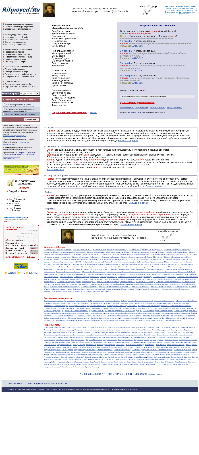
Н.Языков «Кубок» (181, 286)
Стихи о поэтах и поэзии (15, 59)
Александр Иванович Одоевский (77, 327)
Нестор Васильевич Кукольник (171, 354)
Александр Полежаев (162, 327)
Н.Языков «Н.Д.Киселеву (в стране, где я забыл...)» (98, 267)
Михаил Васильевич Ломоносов (61, 354)
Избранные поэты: (52, 325)
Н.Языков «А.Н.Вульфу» (171, 259)
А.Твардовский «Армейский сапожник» (157, 303)
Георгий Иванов (184, 340)
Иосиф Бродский (167, 347)
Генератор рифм (10, 93)
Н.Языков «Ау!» (78, 264)
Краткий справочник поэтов (16, 40)
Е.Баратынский (8, 154)
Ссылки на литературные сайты (18, 84)
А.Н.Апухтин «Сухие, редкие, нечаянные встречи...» (87, 306)
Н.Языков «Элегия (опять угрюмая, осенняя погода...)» (76, 282)
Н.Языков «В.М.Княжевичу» (150, 289)
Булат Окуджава (149, 335)
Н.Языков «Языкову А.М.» (129, 289)
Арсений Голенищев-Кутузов (54, 335)
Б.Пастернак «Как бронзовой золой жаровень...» (122, 313)
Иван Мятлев (149, 345)
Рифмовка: (126, 46)
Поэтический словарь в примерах (19, 26)
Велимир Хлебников (124, 337)
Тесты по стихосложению (16, 42)
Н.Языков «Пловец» (51, 267)
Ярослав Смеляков (91, 367)
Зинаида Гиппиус (79, 345)
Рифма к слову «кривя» (11, 157)
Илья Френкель (116, 347)
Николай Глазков (114, 357)
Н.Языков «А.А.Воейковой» (112, 284)
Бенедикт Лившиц (97, 335)
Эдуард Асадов (113, 364)
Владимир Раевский (110, 340)
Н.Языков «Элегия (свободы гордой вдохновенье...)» (167, 274)
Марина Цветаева (176, 352)
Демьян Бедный (96, 342)
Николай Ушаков (81, 359)
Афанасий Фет (71, 335)
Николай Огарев (55, 359)
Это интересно (11, 62)
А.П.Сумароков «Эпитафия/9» (186, 301)
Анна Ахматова (114, 332)
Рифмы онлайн (141, 108)
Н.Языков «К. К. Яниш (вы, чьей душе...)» (104, 257)
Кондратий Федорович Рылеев (84, 349)
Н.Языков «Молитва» (185, 264)
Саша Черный (95, 362)
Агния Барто (48, 327)
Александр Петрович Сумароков (143, 327)
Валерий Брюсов (162, 335)
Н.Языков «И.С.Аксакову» (145, 282)
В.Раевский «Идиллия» (174, 320)
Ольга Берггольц (107, 359)
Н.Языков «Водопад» (103, 279)
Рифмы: (124, 43)
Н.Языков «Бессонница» (80, 257)
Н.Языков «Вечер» (66, 277)
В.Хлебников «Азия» (127, 318)
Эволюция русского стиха (16, 35)
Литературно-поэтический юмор (18, 57)
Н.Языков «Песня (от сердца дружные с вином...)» (102, 264)
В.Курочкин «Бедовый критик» (79, 318)
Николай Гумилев (140, 357)
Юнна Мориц (150, 364)
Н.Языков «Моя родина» (153, 257)
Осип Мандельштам (121, 359)
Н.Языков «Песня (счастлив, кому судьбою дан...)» (171, 254)
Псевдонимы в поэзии (14, 52)
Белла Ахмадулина (83, 335)
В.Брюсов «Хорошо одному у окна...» (91, 315)
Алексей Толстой (170, 330)
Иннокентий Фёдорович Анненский (147, 347)
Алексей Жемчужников (93, 330)
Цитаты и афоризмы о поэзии (17, 54)
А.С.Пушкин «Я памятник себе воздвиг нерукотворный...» (121, 303)
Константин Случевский (182, 349)
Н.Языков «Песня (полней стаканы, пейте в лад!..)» (128, 269)
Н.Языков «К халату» (155, 269)
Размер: (124, 33)
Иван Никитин (161, 345)
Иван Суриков (56, 347)
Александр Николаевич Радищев (119, 327)
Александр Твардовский (75, 330)
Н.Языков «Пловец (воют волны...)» (168, 282)
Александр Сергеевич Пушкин (54, 330)
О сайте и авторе (12, 82)
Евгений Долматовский (172, 342)
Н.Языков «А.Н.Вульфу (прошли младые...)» (128, 279)
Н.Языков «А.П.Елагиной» (78, 284)
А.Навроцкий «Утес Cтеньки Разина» (134, 301)
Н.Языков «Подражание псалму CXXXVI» (67, 262)
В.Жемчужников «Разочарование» (88, 320)
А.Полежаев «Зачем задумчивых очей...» (58, 303)
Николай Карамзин (183, 357)
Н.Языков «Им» (49, 272)
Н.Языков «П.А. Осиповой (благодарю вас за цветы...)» (101, 272)
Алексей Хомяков (59, 332)
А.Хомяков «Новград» (82, 308)
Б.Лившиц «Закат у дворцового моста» (90, 313)
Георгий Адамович (171, 340)
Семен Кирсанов (107, 362)
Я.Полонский (19, 154)
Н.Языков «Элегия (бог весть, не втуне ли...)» (114, 286)
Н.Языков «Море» (73, 269)
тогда (168, 10)
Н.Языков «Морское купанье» (61, 289)
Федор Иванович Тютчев (66, 364)
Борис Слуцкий (123, 335)
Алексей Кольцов (108, 330)
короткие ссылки (135, 112)
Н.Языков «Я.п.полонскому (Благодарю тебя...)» (135, 277)
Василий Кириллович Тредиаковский (70, 337)
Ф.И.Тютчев (30, 154)
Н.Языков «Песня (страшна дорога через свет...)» (110, 249)
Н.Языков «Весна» (64, 274)
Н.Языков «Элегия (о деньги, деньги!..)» (178, 269)
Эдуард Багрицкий (126, 364)
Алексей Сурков (157, 330)
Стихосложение (9, 139)
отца (195, 8)
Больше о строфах (128, 140)
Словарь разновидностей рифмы (19, 24)
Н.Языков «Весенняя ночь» (173, 262)
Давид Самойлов (72, 342)
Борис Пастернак (111, 335)
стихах (138, 90)
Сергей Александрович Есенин (149, 362)
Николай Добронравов (155, 357)
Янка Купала (79, 367)
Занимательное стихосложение (18, 49)
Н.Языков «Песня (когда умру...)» (132, 257)
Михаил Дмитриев (80, 354)
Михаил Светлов (131, 354)
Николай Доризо (170, 357)
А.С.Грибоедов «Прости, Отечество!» (87, 303)
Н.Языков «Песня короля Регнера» (68, 272)
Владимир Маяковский (94, 340)
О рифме (23, 62)
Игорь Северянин (79, 347)
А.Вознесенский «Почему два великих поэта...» (126, 308)
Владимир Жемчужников (61, 340)
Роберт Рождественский (59, 362)
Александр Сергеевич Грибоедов (183, 327)
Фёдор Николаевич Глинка (97, 364)
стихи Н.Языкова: (57, 247)
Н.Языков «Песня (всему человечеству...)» (65, 286)
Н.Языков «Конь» (95, 284)
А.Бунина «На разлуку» (52, 311)
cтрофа (128, 41)
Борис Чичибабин (137, 335)
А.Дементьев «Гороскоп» (153, 308)
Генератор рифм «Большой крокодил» (46, 383)
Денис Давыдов (108, 342)
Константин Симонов (165, 349)
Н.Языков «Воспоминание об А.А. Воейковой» (69, 252)
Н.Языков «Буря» (181, 252)
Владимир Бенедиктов (174, 337)
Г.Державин (30, 153)
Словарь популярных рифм (16, 72)
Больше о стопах (55, 169)
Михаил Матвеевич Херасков (114, 354)
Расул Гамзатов (181, 359)
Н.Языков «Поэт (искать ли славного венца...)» (140, 252)
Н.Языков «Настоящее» (89, 286)
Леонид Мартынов (95, 352)
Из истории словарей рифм (16, 37)
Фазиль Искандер (50, 364)
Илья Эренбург (128, 347)
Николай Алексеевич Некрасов (96, 357)
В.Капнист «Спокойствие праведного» (156, 315)
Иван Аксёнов (91, 345)
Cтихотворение (128, 31)
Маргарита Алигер (139, 352)
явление (186, 6)
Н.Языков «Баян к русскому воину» (149, 259)
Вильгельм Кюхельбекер (156, 337)
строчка (175, 8)
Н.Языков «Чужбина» (152, 284)
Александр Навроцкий (98, 327)
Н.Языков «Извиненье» (158, 267)
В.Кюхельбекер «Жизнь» (174, 318)
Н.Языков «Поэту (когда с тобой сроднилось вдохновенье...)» (95, 277)
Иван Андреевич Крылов (106, 345)
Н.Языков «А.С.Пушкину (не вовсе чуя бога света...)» (76, 279)
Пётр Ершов (170, 359)
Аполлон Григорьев (173, 332)
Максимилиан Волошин (122, 352)
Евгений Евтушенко (188, 342)
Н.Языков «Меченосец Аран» (133, 284)
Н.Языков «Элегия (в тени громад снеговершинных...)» (116, 282)
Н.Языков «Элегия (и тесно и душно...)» (95, 269)
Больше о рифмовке (131, 224)
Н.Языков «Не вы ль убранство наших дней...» (119, 262)
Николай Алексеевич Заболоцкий (72, 357)
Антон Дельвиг (160, 332)
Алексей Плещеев (144, 330)
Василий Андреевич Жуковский (181, 335)
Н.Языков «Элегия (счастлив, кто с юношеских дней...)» (132, 254)
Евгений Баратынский (154, 342)
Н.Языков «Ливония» (111, 289)
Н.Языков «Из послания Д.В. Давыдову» (159, 279)
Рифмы (67, 200)
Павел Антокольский (136, 359)
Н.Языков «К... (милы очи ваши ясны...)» (134, 274)
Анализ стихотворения (130, 96)
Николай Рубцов (68, 359)
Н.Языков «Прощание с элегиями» (56, 259)
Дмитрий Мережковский (123, 342)
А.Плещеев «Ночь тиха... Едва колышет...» (122, 306)
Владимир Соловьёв (125, 340)
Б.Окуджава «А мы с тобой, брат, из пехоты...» (60, 315)
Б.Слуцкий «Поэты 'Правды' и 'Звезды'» (154, 313)
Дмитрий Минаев (140, 342)
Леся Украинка (108, 352)
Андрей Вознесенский (85, 332)
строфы (6, 134)
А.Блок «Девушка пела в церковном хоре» (72, 301)
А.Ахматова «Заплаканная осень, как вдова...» (179, 308)
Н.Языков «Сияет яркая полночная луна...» (88, 289)
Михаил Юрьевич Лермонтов (149, 354)
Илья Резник (91, 347)
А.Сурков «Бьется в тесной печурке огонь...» (153, 306)
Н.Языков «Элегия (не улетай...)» (162, 286)
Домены (33, 273)
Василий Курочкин (91, 337)
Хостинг (12, 273)
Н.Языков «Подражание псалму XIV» (177, 257)
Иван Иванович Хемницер (135, 345)
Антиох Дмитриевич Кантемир (142, 332)
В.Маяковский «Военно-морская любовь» (149, 320)
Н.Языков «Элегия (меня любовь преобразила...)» (138, 272)
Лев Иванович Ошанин (79, 352)
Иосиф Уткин (179, 347)
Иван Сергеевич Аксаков (175, 345)
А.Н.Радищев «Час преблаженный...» (161, 301)
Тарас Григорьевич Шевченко (185, 362)
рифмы (193, 6)
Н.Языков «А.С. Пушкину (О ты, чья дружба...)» (146, 249)
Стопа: (123, 36)
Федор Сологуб (81, 364)
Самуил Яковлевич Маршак (79, 362)
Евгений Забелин (50, 345)
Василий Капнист (50, 337)
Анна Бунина (125, 332)
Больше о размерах (156, 186)
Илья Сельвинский (103, 347)
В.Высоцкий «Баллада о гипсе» (64, 320)
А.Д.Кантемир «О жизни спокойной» (75, 311)
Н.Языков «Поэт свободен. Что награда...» (136, 264)
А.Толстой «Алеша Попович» (180, 306)
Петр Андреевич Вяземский (155, 359)
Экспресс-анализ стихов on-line (18, 67)
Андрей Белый (71, 332)
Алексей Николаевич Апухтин (126, 330)
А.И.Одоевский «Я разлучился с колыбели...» (104, 301)
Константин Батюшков (104, 349)
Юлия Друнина (139, 364)
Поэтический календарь (15, 69)
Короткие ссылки (9, 158)
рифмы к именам (29, 74)
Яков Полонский (68, 367)
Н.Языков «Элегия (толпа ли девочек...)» (68, 291)
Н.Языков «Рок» (49, 249)
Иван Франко (67, 347)
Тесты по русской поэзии (15, 44)
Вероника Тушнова (139, 337)
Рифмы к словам (12, 74)
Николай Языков (94, 359)
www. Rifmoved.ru (120, 389)
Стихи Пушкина (14, 383)
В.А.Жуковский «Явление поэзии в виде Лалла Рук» (123, 315)
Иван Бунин (120, 345)
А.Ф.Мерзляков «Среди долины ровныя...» (59, 308)
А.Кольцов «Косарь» (60, 306)
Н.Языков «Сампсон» (63, 249)
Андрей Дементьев (101, 332)
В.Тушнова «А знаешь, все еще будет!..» (150, 318)
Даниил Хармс (84, 342)
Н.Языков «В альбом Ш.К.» (82, 249)
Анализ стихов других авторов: (58, 298)
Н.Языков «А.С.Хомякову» (62, 264)
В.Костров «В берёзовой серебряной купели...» (117, 320)
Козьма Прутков (67, 349)
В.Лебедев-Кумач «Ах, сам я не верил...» (105, 318)
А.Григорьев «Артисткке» (114, 311)
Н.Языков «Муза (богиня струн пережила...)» (85, 259)
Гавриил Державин (156, 340)
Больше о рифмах (138, 203)
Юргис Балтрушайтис (164, 364)
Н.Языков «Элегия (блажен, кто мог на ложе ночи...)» (93, 254)
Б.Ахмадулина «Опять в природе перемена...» (60, 313)
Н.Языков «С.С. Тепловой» (166, 272)
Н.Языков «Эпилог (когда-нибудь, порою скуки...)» (104, 252)
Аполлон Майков (187, 332)
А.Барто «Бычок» (50, 301)
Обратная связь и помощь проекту (20, 87)
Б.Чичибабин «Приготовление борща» (182, 313)
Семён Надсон (132, 362)
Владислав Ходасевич (141, 340)
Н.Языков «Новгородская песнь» (164, 277)
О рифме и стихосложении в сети (19, 77)
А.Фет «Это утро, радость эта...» (185, 311)
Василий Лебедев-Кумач (107, 337)
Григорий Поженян (58, 342)
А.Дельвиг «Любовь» (96, 311)
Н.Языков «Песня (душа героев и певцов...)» (133, 267)
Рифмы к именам (157, 108)
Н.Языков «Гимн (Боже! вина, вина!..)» (97, 291)
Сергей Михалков (167, 362)
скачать (93, 112)
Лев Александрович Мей (61, 352)
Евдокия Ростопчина (64, 345)
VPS (23, 273)
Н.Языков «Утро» (60, 269)
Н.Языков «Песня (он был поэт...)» (164, 264)
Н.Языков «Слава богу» (166, 252)
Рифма (5, 125)
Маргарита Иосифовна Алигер (157, 352)
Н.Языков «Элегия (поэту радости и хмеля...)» (102, 274)
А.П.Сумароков (20, 153)
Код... (6, 221)
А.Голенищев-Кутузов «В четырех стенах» (158, 311)
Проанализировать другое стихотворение (137, 103)
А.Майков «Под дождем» (133, 311)
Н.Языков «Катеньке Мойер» (69, 267)
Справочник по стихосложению (18, 29)
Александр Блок (59, 327)
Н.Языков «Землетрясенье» (92, 262)
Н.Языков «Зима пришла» (177, 267)
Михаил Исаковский (95, 354)
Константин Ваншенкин (122, 349)
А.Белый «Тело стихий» (100, 308)
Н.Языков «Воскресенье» (140, 286)
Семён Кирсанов (120, 362)
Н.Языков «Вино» (78, 274)
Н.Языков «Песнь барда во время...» (149, 262)
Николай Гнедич (127, 357)
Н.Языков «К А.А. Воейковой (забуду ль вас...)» (118, 259)
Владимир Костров (77, 340)
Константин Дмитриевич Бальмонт (144, 349)
